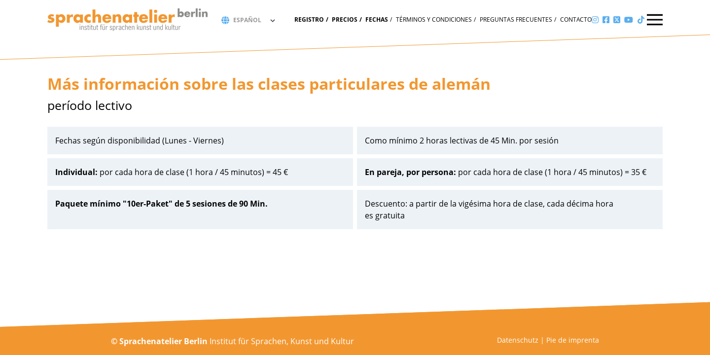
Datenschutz (517, 340)
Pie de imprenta (572, 340)
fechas (376, 19)
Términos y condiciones (434, 19)
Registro (309, 19)
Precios (344, 19)
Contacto (576, 19)
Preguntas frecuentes (516, 19)
